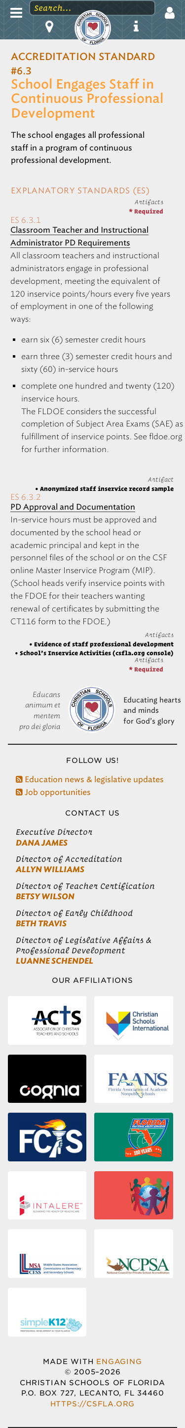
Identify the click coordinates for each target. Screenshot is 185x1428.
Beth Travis (41, 923)
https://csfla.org (92, 1403)
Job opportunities (53, 792)
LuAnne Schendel (54, 961)
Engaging (119, 1361)
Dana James (42, 843)
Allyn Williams (50, 869)
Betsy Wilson (45, 896)
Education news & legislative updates (90, 779)
